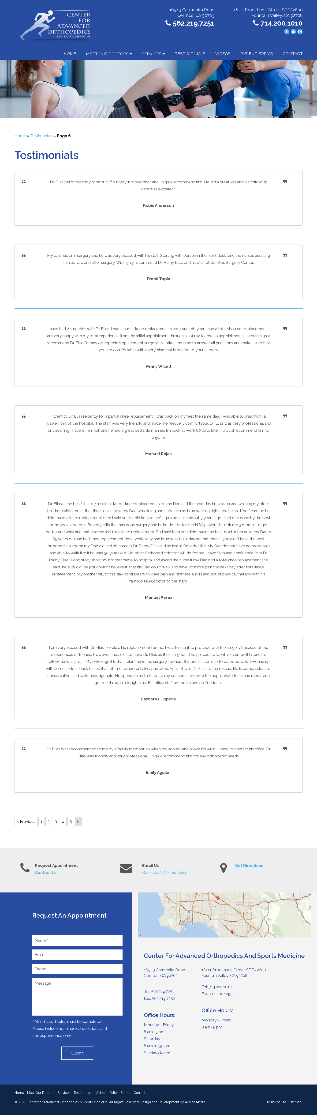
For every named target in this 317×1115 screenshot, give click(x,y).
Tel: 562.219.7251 (159, 991)
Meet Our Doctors (109, 54)
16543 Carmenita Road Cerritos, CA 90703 (164, 973)
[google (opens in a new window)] (294, 31)
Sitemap (295, 1102)
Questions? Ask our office (164, 872)
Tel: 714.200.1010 (216, 986)
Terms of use (276, 1102)
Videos (223, 53)
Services (153, 54)
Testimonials (190, 53)
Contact (293, 53)
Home (70, 53)
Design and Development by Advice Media (172, 1102)
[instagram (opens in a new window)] (300, 31)
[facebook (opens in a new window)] (287, 31)
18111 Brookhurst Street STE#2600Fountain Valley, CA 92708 (233, 973)
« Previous (26, 821)
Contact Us (46, 872)
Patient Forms (256, 53)
